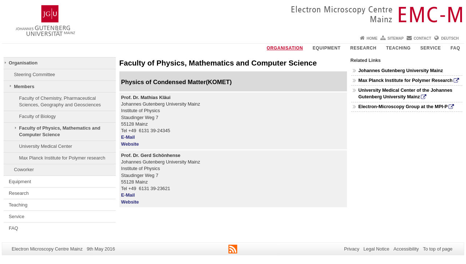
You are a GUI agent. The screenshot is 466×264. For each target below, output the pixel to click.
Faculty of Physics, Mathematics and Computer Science (59, 131)
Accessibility (406, 249)
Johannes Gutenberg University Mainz (400, 70)
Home (372, 38)
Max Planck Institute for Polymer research (62, 158)
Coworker (24, 169)
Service (430, 48)
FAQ (455, 48)
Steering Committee (34, 74)
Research (363, 48)
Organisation (285, 48)
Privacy (351, 249)
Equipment (327, 48)
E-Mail (128, 137)
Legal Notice (376, 249)
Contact (422, 38)
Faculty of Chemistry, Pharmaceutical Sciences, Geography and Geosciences (60, 101)
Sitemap (395, 38)
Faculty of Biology (37, 116)
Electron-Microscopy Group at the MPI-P (402, 106)
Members (24, 86)
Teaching (398, 48)
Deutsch (450, 38)
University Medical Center (45, 146)
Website (130, 144)
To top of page (438, 249)
